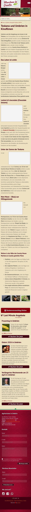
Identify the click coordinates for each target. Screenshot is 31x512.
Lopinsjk (18, 505)
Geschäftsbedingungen (9, 503)
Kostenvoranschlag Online (15, 313)
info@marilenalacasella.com (13, 424)
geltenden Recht (15, 463)
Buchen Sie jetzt (15, 339)
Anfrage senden (23, 466)
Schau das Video (25, 15)
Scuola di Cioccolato (9, 130)
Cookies (24, 503)
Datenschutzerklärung (18, 503)
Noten (3, 448)
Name (3, 436)
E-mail (3, 442)
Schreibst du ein (8, 487)
